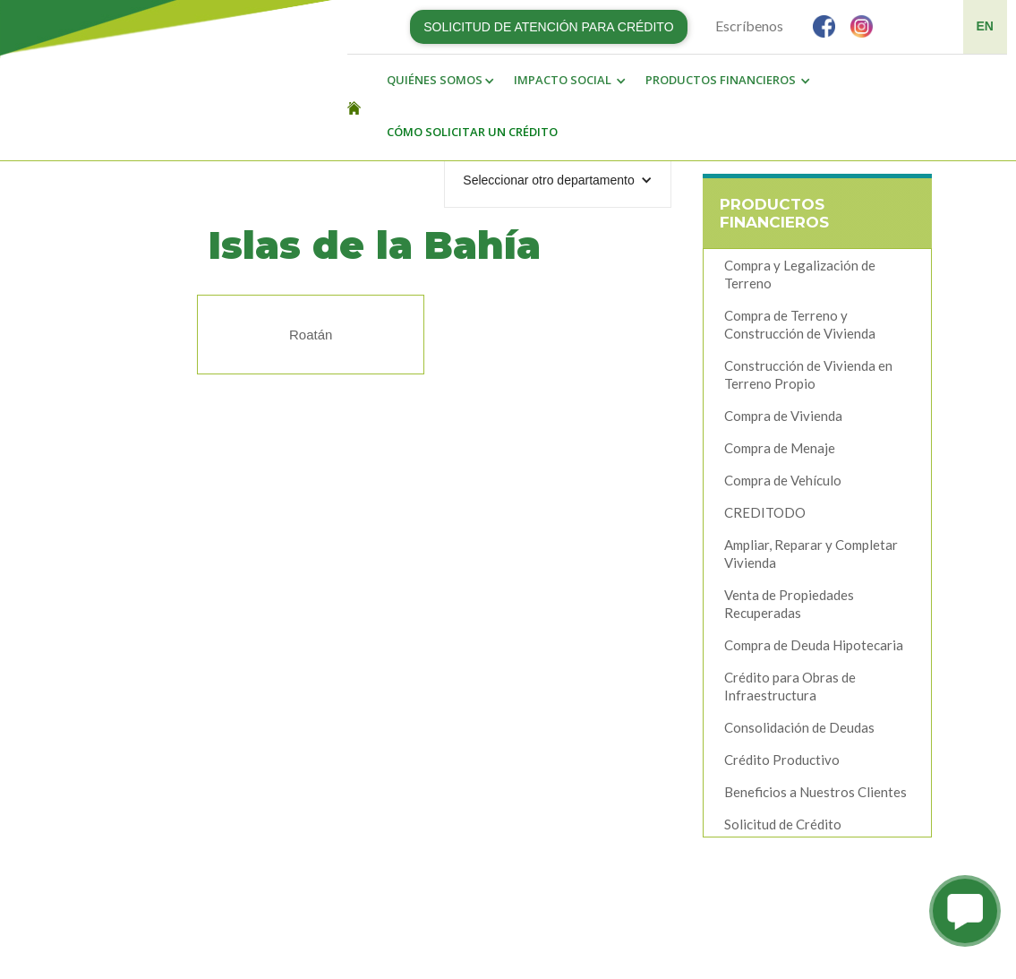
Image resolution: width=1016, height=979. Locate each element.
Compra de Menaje (779, 448)
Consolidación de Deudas (799, 727)
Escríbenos (749, 25)
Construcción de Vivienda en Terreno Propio (808, 374)
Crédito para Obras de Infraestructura (790, 686)
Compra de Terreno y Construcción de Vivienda (799, 324)
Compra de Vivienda (783, 416)
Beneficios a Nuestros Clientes (815, 792)
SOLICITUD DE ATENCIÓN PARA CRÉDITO (548, 27)
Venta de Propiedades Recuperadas (789, 604)
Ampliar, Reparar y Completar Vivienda (811, 554)
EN (985, 26)
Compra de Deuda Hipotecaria (813, 645)
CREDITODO (765, 512)
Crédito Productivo (782, 759)
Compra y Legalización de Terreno (799, 274)
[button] (435, 81)
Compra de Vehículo (782, 480)
